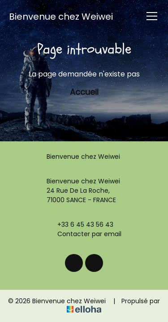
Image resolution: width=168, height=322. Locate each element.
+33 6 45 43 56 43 (80, 224)
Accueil (84, 91)
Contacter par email (84, 233)
